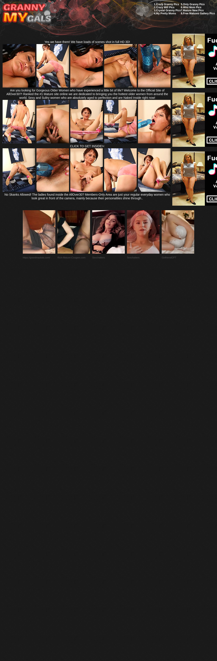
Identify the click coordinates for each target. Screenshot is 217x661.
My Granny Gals (26, 13)
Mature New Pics (193, 10)
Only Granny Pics (194, 4)
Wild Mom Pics (192, 7)
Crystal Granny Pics (168, 10)
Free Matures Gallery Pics (199, 13)
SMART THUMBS (116, 558)
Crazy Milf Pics (165, 7)
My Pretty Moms (166, 13)
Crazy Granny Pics (167, 4)
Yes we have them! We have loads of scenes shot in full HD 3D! (87, 42)
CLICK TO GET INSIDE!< (87, 146)
